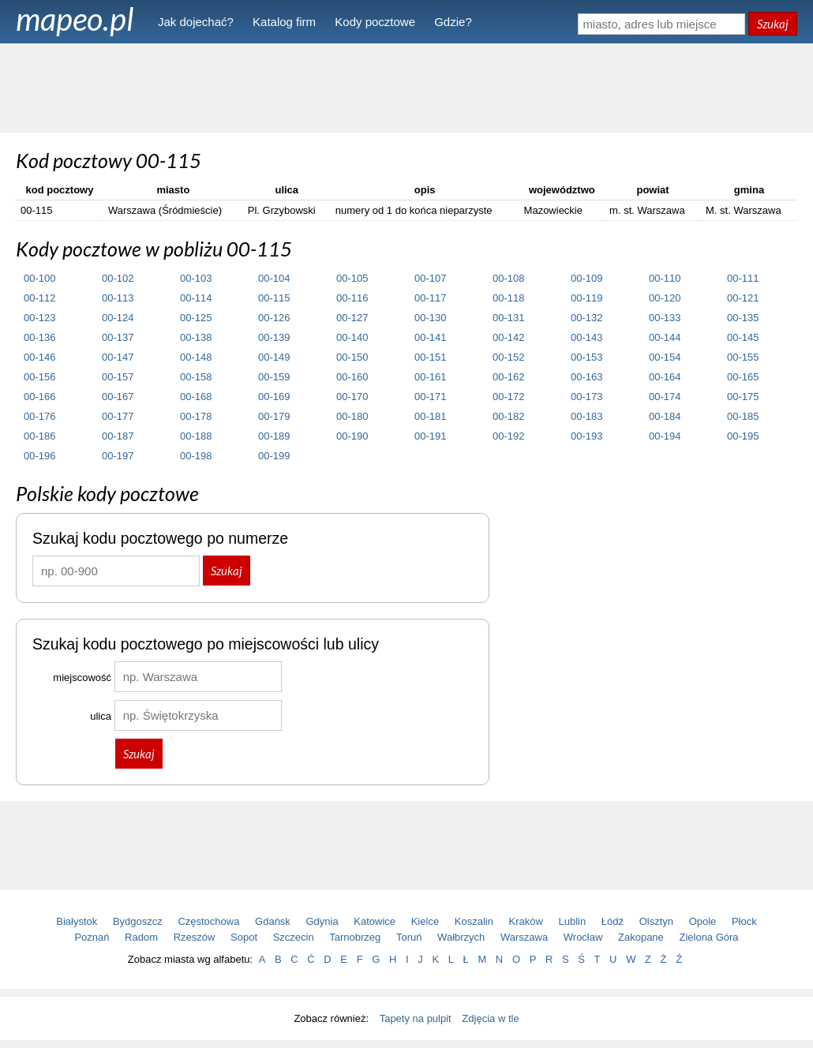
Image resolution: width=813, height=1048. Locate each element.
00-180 (352, 416)
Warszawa (524, 937)
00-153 (586, 357)
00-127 (352, 318)
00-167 (117, 396)
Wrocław (583, 937)
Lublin (572, 921)
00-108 (508, 278)
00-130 (430, 318)
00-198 (196, 456)
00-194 (664, 436)
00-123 (39, 318)
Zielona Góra (708, 937)
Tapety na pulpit (415, 1018)
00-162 (508, 377)
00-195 (743, 436)
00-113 (117, 298)
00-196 (39, 456)
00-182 (508, 416)
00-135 (743, 318)
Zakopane (641, 937)
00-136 (39, 337)
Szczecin (293, 937)
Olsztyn (656, 921)
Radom (141, 937)
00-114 (196, 298)
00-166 (39, 396)
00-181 (430, 416)
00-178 (196, 416)
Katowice (374, 921)
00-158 (196, 377)
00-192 (508, 436)
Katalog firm (284, 21)
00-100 (39, 278)
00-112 (39, 298)
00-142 (508, 337)
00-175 (743, 396)
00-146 (39, 357)
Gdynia (322, 921)
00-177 (117, 416)
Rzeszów (194, 937)
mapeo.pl (75, 19)
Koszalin (474, 921)
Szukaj (773, 24)
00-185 (743, 416)
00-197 (117, 456)
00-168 (196, 396)
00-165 (743, 377)
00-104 (274, 278)
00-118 (508, 298)
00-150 (352, 357)
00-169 (274, 396)
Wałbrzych (461, 937)
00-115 (274, 298)
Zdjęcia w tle (490, 1018)
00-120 (664, 298)
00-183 (586, 416)
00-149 (274, 357)
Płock (744, 921)
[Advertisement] (406, 86)
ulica (100, 716)
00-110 (664, 278)
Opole (703, 921)
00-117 (430, 298)
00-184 (664, 416)
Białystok (76, 921)
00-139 (274, 337)
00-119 (586, 298)
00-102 (117, 278)
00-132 (586, 318)
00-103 (196, 278)
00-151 (430, 357)
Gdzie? (453, 21)
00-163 (586, 377)
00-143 (586, 337)
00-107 (430, 278)
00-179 (274, 416)
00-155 (743, 357)
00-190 (352, 436)
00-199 (274, 456)
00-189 (274, 436)
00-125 (196, 318)
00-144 (664, 337)
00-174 (664, 396)
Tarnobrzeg (354, 937)
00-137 (117, 337)
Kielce (425, 921)
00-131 (508, 318)
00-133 (664, 318)
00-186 (39, 436)
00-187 (117, 436)
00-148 (196, 357)
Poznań (91, 937)
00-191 (430, 436)
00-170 (352, 396)
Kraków (526, 921)
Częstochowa (208, 921)
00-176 (39, 416)
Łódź (612, 921)
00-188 (196, 436)
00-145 (743, 337)
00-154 (664, 357)
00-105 (352, 278)
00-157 (117, 377)
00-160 (352, 377)
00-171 (430, 396)
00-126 (274, 318)
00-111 (743, 278)
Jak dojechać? (196, 21)
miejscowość (82, 677)
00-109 (586, 278)
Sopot (243, 937)
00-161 (430, 377)
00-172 (508, 396)
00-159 (274, 377)
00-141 (430, 337)
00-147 (117, 357)
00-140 (352, 337)
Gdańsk (272, 921)
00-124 (117, 318)
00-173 (586, 396)
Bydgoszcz (138, 921)
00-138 (196, 337)
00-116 (352, 298)
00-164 (664, 377)
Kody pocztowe (375, 21)
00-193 (586, 436)
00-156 (39, 377)
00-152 (508, 357)
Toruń (409, 937)
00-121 (743, 298)
